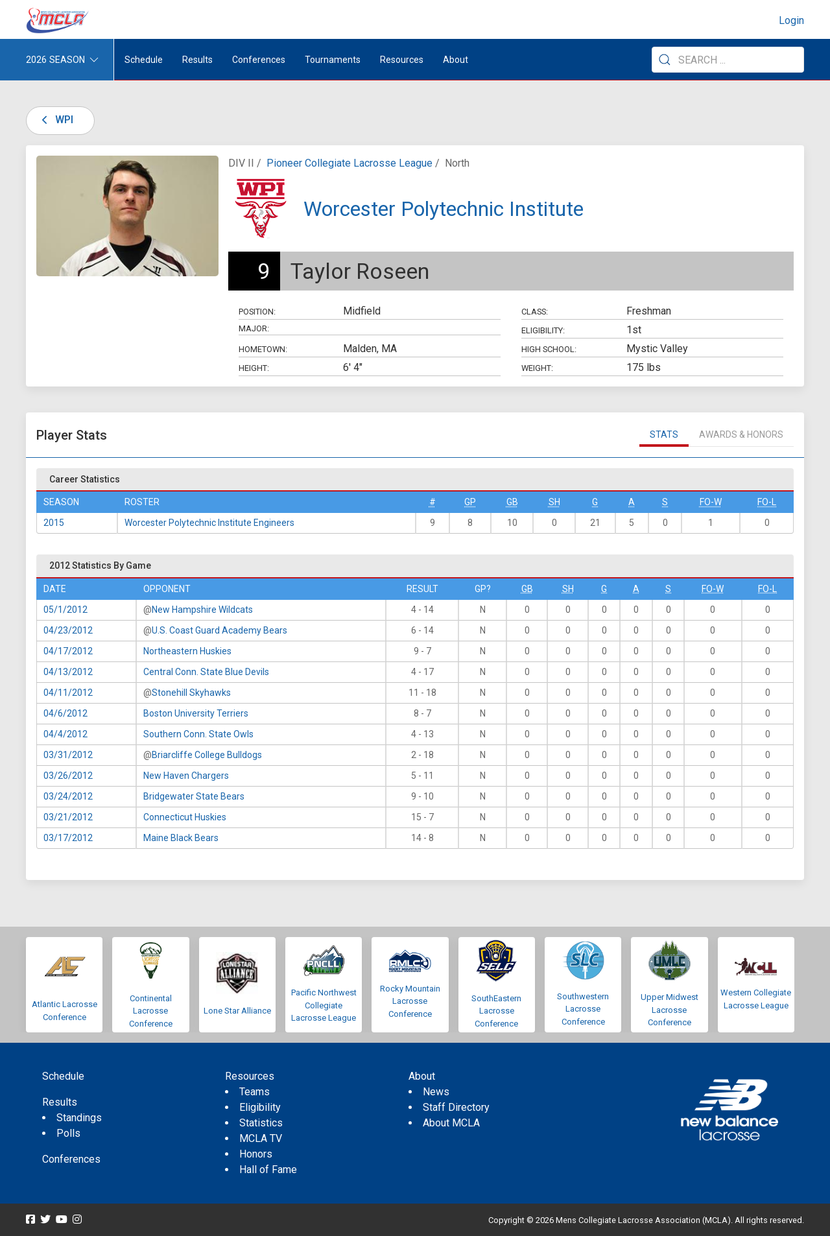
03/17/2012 (68, 838)
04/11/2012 (68, 692)
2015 (53, 522)
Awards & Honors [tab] (741, 434)
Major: (254, 328)
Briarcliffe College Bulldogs (207, 755)
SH (554, 502)
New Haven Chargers (186, 775)
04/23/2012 (68, 630)
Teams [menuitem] (254, 1092)
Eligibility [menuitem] (260, 1107)
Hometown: (263, 349)
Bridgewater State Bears (193, 796)
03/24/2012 (68, 796)
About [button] (455, 59)
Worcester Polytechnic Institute (443, 208)
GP (470, 502)
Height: (254, 368)
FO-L (766, 502)
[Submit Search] (665, 60)
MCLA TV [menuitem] (260, 1138)
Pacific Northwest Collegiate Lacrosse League (324, 1005)
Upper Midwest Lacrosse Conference (669, 1009)
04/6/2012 (65, 713)
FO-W (711, 502)
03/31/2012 (68, 755)
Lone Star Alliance (237, 1011)
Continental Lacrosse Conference (150, 1010)
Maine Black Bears (181, 838)
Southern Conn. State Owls (198, 734)
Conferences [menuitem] (71, 1159)
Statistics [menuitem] (261, 1123)
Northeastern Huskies (187, 651)
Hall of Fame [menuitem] (268, 1169)
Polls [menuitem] (68, 1133)
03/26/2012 (68, 775)
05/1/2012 (65, 609)
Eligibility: (543, 330)
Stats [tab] (664, 434)
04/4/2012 (65, 734)
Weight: (537, 368)
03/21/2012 (68, 817)
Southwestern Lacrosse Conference (583, 1009)
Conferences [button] (258, 59)
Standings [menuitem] (79, 1117)
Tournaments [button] (333, 59)
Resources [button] (401, 59)
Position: (257, 311)
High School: (548, 349)
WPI (55, 119)
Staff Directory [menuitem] (456, 1107)
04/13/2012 (68, 672)
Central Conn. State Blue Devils (206, 672)
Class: (534, 311)
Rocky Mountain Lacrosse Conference (410, 1001)
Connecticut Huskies (184, 817)
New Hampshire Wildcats (202, 609)
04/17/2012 (68, 651)
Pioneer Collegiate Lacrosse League (350, 163)
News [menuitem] (436, 1092)
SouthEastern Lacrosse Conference (496, 1010)
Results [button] (197, 59)
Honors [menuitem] (255, 1154)
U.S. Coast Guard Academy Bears (219, 630)
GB (512, 502)
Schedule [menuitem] (143, 59)
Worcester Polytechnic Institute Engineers (209, 522)
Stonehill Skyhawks (191, 692)
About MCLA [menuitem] (451, 1123)
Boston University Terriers (195, 713)
